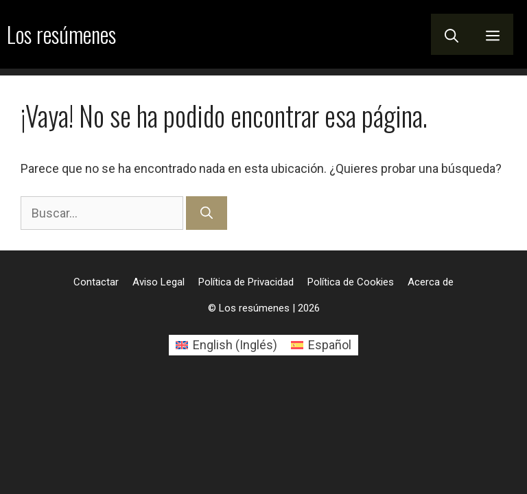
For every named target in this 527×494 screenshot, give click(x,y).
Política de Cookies (350, 282)
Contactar (96, 282)
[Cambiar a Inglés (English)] (226, 345)
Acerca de (431, 282)
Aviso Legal (158, 282)
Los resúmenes (61, 34)
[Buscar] (206, 213)
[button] (451, 34)
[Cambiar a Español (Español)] (321, 345)
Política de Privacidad (246, 282)
